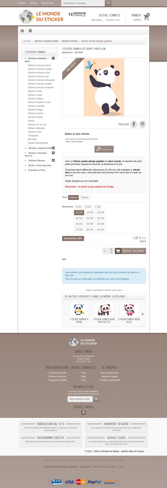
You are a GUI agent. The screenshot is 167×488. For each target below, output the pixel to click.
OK (108, 3)
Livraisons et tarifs (57, 373)
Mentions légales (109, 376)
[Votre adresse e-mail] (80, 399)
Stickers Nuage (35, 110)
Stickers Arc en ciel (37, 125)
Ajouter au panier (130, 251)
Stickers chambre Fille (40, 148)
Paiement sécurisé (57, 376)
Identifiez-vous (113, 20)
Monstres (32, 140)
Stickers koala (35, 132)
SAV (83, 380)
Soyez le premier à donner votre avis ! (104, 290)
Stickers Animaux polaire (40, 84)
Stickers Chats (35, 91)
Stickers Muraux (36, 161)
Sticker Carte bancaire (40, 166)
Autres (31, 121)
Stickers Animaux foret (39, 73)
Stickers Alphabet (36, 128)
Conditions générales (109, 380)
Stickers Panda (35, 117)
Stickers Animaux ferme (39, 66)
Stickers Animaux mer (38, 77)
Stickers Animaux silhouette (41, 80)
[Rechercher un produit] (83, 3)
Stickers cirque (35, 95)
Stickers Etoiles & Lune (39, 103)
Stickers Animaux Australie (41, 88)
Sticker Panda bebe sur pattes (104, 321)
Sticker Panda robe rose (129, 321)
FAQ (83, 373)
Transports (33, 136)
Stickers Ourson (35, 114)
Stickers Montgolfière (38, 143)
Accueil (26, 41)
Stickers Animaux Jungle (40, 69)
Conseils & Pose (37, 170)
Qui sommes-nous (109, 373)
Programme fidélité (57, 380)
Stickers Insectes (36, 106)
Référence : (68, 52)
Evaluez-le (104, 149)
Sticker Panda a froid (79, 321)
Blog (83, 376)
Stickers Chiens (35, 99)
